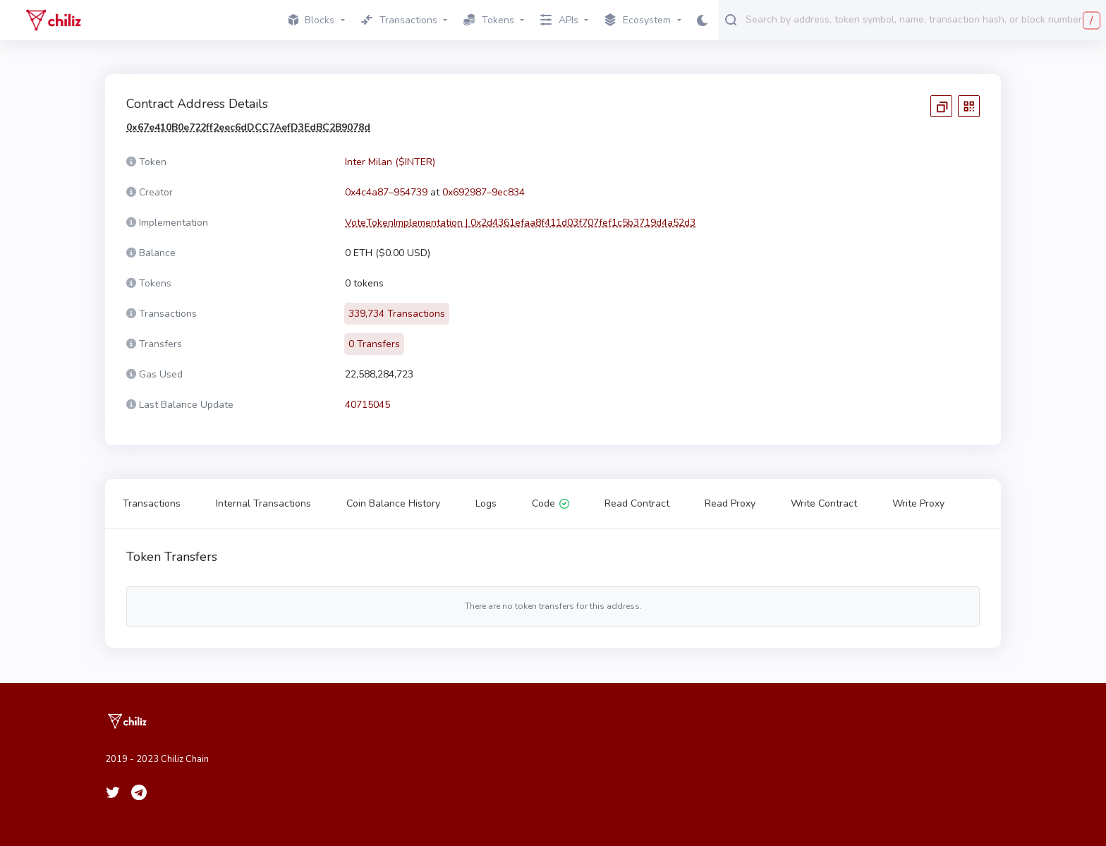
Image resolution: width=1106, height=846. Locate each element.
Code (550, 503)
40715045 (367, 404)
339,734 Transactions (396, 313)
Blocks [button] (311, 20)
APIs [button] (559, 20)
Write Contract (824, 503)
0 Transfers (374, 344)
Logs (486, 503)
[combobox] (923, 19)
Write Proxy (918, 503)
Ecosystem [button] (637, 20)
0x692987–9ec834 (483, 192)
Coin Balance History (393, 503)
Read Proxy (730, 503)
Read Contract (636, 503)
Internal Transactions (263, 503)
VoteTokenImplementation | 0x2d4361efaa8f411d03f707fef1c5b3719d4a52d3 (520, 222)
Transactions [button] (399, 20)
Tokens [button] (488, 20)
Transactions (152, 503)
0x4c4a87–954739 (386, 192)
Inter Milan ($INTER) (390, 162)
